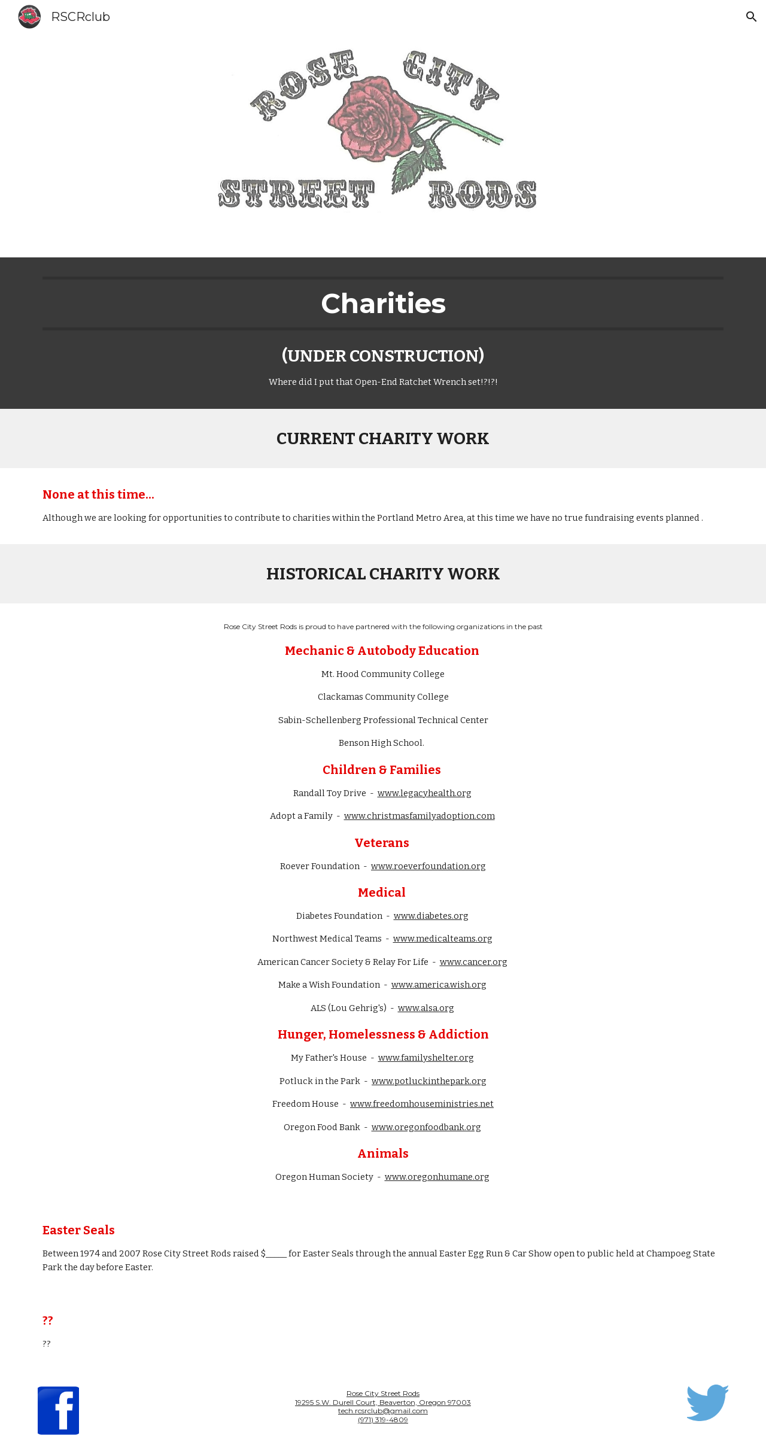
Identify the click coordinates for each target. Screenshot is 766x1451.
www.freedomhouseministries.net (422, 1103)
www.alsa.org (426, 1008)
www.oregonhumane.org (437, 1176)
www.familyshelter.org (426, 1057)
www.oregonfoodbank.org (426, 1127)
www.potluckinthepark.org (429, 1081)
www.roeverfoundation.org (428, 866)
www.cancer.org (473, 962)
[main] (383, 333)
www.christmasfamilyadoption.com (419, 816)
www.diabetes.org (431, 915)
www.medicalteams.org (443, 938)
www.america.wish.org (439, 984)
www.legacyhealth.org (425, 793)
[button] (751, 16)
